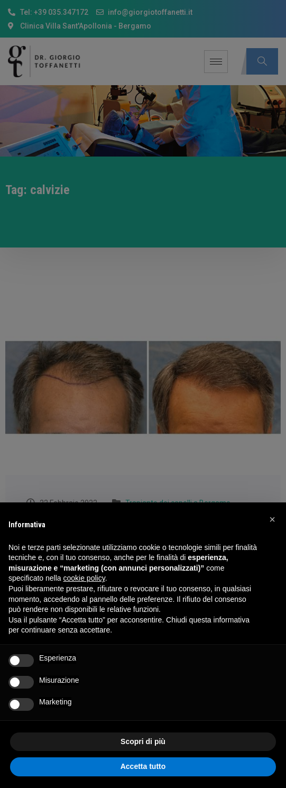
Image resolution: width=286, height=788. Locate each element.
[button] (272, 519)
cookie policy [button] (84, 578)
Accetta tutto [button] (143, 766)
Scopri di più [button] (143, 741)
